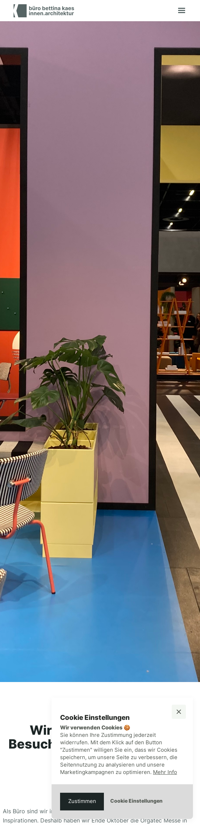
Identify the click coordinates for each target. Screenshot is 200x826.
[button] (182, 11)
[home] (42, 10)
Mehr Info (165, 772)
